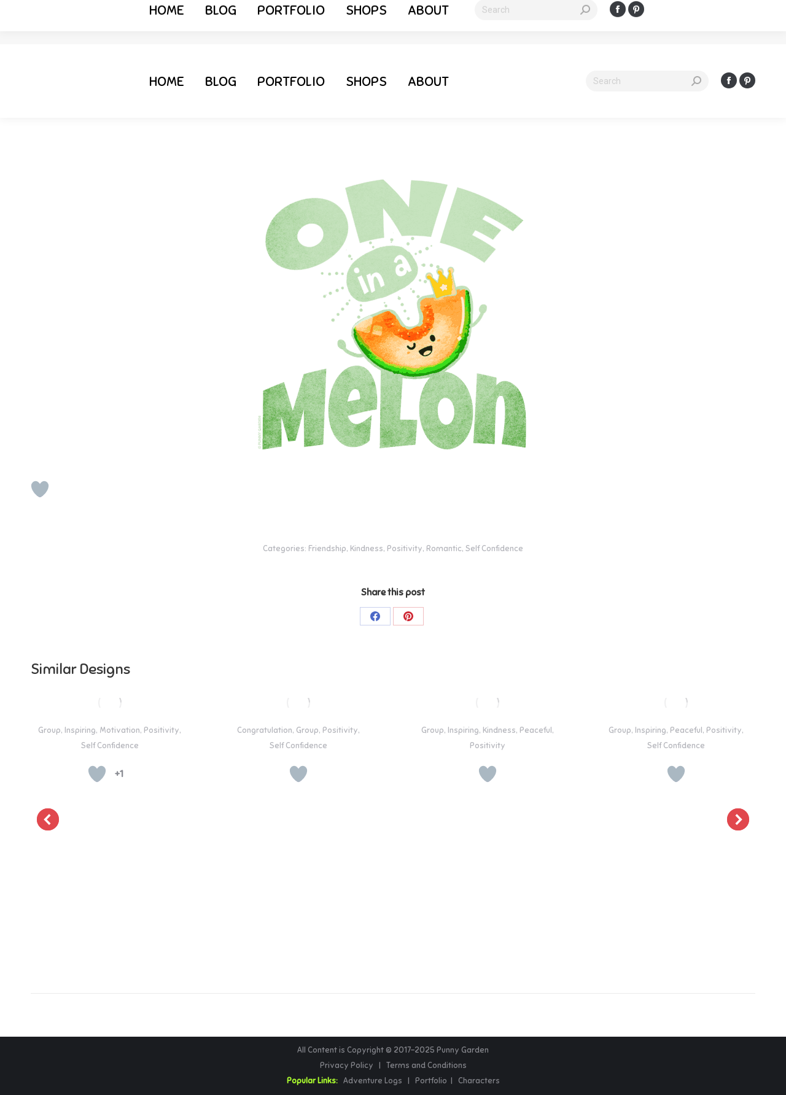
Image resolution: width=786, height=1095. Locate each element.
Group (49, 730)
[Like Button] (40, 489)
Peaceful (535, 730)
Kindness (366, 549)
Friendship (327, 549)
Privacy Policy (347, 1065)
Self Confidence (494, 549)
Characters (479, 1081)
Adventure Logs (372, 1081)
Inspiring (80, 730)
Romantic (444, 549)
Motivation (119, 730)
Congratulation (264, 730)
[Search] (647, 81)
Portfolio (430, 1081)
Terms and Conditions (426, 1065)
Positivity (404, 549)
